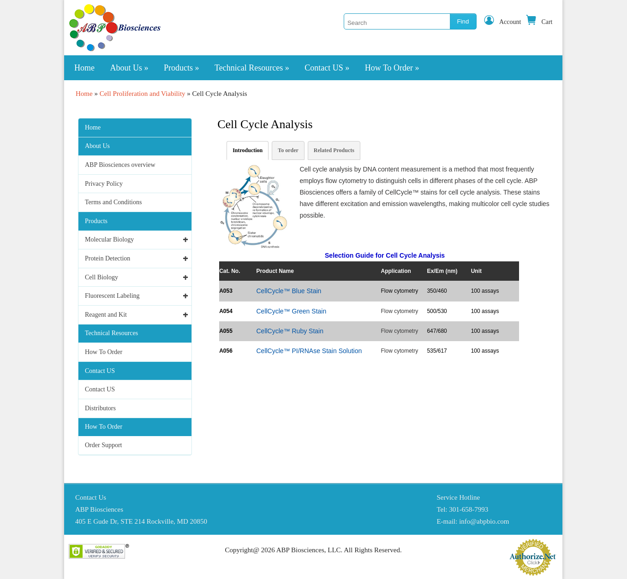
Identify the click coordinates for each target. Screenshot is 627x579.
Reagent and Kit (106, 314)
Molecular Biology (109, 239)
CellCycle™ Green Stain (291, 311)
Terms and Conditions (113, 202)
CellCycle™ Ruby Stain (289, 331)
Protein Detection (107, 258)
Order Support (103, 445)
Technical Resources (252, 67)
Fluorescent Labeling (112, 295)
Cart (538, 21)
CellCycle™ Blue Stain (288, 291)
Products (181, 67)
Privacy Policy (104, 183)
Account (502, 21)
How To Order (392, 67)
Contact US (327, 67)
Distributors (100, 408)
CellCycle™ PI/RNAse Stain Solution (309, 350)
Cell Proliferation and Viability (142, 93)
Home (84, 67)
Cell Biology (101, 277)
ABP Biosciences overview (120, 164)
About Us (129, 67)
